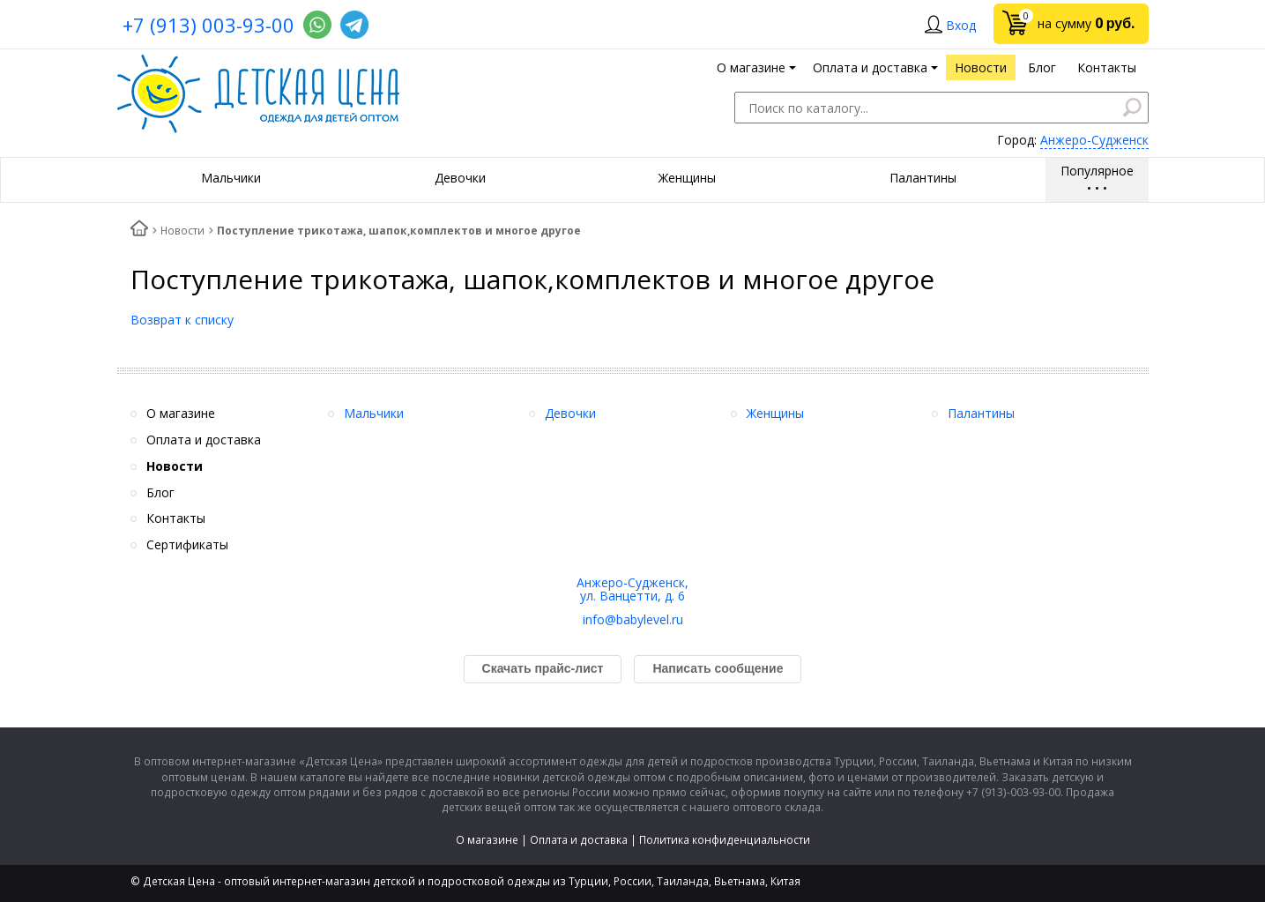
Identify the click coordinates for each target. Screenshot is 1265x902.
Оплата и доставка (579, 839)
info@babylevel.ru (633, 619)
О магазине (487, 839)
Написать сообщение (717, 668)
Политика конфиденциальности (724, 839)
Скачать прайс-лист (543, 668)
